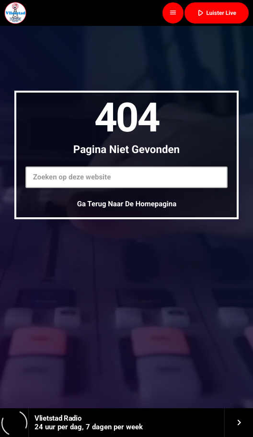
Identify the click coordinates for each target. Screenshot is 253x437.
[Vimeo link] (15, 13)
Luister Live (215, 13)
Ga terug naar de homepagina (127, 204)
